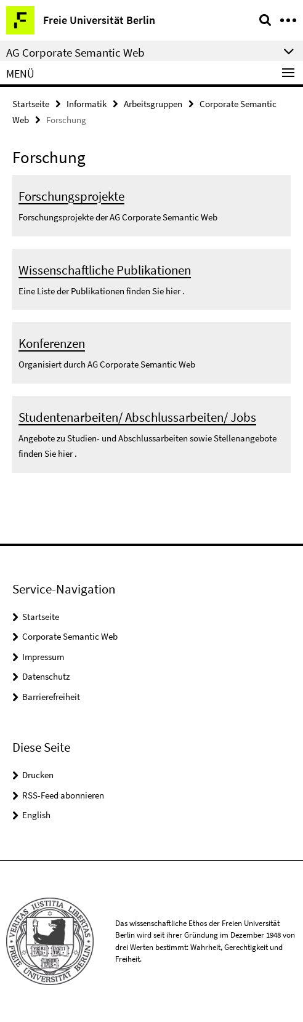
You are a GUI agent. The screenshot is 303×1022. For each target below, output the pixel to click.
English (36, 815)
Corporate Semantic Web (70, 636)
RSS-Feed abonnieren (63, 795)
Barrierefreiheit (51, 696)
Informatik (87, 104)
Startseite (30, 104)
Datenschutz (46, 676)
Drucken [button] (38, 775)
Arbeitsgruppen (153, 104)
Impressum (43, 656)
